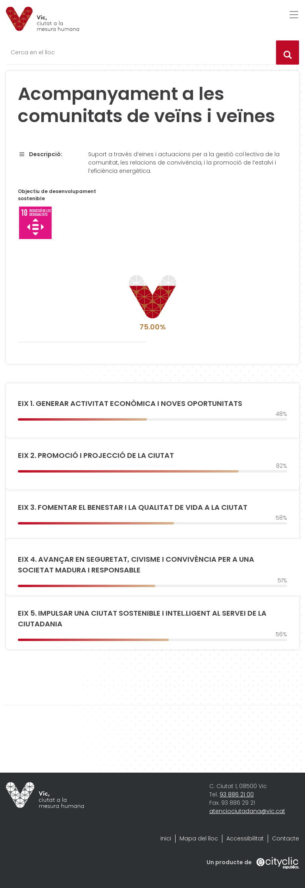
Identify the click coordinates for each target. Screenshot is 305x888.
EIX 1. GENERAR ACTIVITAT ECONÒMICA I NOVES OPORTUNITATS (130, 403)
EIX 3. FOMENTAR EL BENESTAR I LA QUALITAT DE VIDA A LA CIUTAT (132, 507)
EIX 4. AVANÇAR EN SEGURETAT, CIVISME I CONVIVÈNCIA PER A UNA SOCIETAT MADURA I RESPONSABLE (136, 564)
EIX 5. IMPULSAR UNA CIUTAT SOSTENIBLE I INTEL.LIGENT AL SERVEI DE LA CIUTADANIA (142, 618)
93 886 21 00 (237, 794)
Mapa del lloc (199, 838)
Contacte (285, 838)
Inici (165, 838)
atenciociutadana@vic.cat (247, 811)
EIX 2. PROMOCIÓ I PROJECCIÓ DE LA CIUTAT (96, 455)
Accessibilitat (245, 838)
